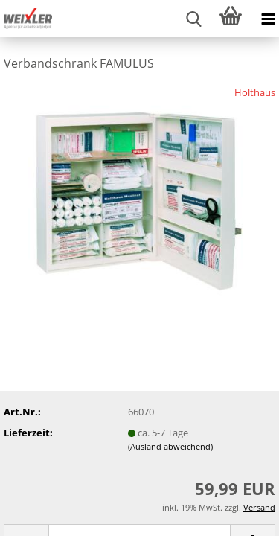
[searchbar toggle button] (193, 18)
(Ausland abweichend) (170, 446)
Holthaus (254, 92)
